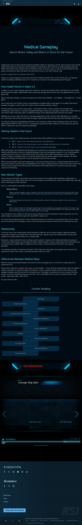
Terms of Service (43, 520)
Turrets (27, 334)
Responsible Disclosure (72, 520)
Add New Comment (73, 441)
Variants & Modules (45, 339)
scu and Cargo (26, 344)
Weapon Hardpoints (25, 324)
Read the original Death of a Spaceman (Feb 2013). (17, 74)
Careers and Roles (25, 304)
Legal (26, 520)
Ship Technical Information (24, 314)
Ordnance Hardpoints (45, 319)
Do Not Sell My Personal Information (35, 523)
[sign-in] (78, 4)
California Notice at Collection (57, 520)
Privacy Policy (34, 520)
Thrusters (47, 309)
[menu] (3, 4)
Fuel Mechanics (26, 354)
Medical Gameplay (46, 349)
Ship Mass (47, 299)
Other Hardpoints (46, 329)
